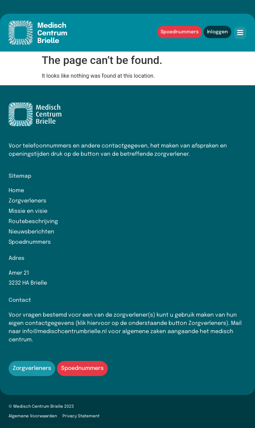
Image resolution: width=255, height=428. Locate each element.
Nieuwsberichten (31, 232)
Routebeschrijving (33, 221)
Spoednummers (30, 242)
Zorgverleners (27, 201)
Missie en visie (28, 211)
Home (16, 191)
